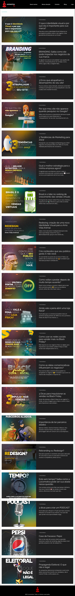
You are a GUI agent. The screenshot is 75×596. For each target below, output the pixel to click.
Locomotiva (4, 11)
